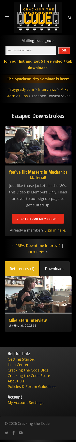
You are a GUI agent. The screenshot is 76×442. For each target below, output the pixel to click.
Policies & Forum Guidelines (32, 386)
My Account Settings (26, 402)
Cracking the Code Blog (28, 370)
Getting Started (21, 359)
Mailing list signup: (38, 40)
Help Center (18, 364)
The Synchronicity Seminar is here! (38, 78)
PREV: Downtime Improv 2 (38, 245)
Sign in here (55, 230)
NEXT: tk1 (36, 252)
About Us (16, 381)
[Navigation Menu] (7, 18)
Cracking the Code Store (29, 375)
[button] (22, 268)
